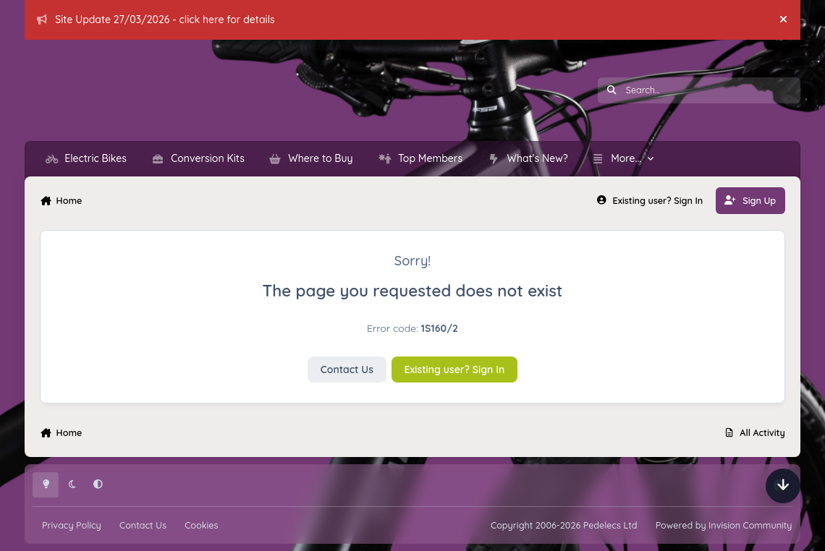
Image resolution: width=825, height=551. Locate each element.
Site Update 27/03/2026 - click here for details (156, 19)
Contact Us (347, 369)
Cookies (201, 525)
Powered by (724, 525)
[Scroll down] (783, 486)
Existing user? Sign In (455, 369)
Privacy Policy (71, 525)
